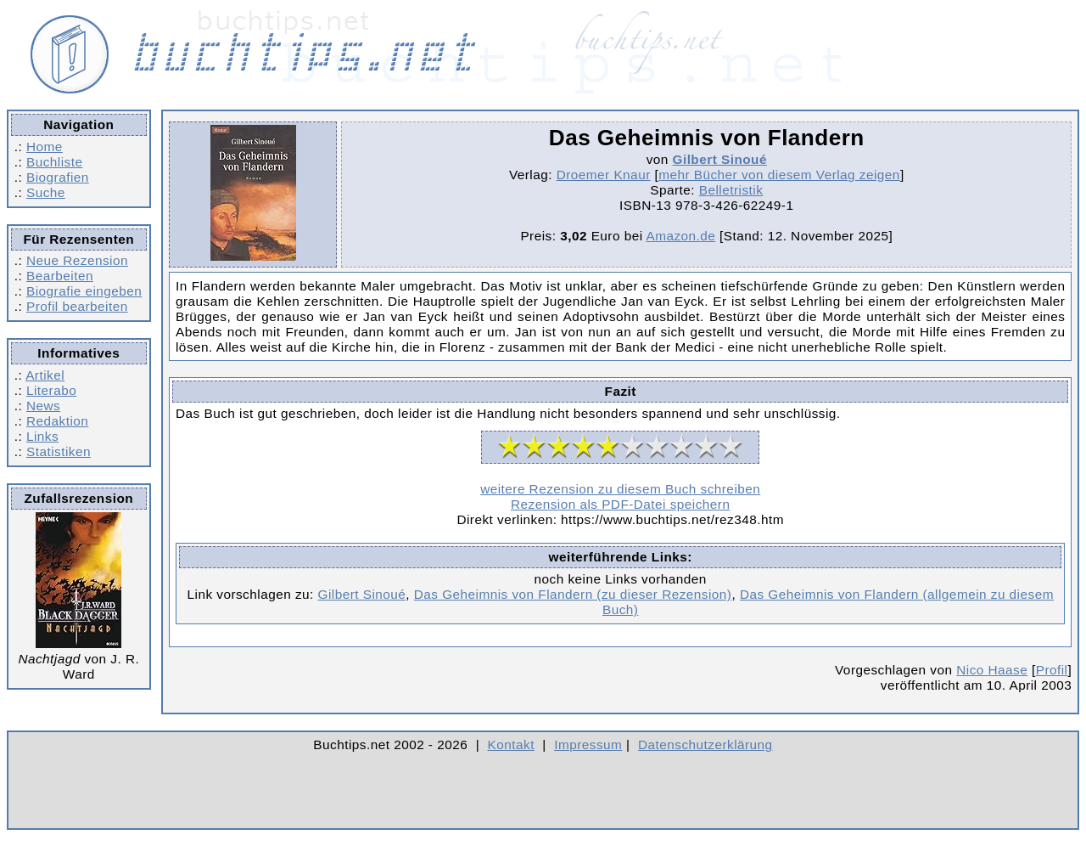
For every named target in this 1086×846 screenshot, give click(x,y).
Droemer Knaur (604, 174)
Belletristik (731, 190)
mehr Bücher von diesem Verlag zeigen (779, 174)
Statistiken (58, 451)
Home (44, 146)
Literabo (51, 390)
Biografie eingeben (84, 291)
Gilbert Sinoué (720, 159)
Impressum (588, 744)
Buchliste (54, 162)
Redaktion (57, 421)
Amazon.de (680, 235)
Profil (1052, 670)
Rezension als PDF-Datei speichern (621, 504)
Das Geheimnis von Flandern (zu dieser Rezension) (573, 594)
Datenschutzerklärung (705, 744)
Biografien (57, 177)
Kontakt (511, 744)
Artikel (44, 375)
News (43, 405)
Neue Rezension (77, 260)
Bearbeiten (59, 275)
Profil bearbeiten (77, 306)
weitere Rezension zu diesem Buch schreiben (620, 489)
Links (42, 436)
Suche (45, 192)
